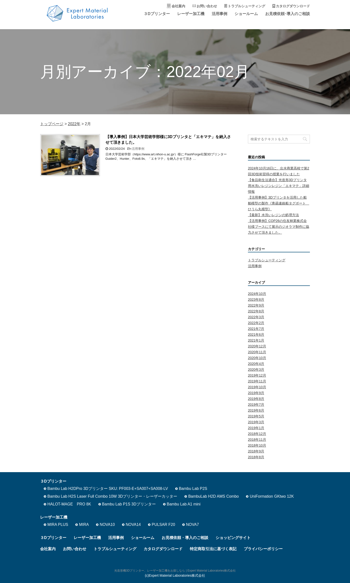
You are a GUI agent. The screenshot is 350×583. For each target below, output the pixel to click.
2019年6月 (256, 410)
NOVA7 (192, 524)
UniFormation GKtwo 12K (272, 496)
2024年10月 (257, 294)
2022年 (74, 124)
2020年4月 (256, 364)
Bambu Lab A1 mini (184, 504)
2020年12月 (257, 346)
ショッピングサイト (233, 538)
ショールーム (246, 14)
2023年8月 (256, 299)
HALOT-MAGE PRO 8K (69, 504)
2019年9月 (256, 393)
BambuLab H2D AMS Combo (213, 496)
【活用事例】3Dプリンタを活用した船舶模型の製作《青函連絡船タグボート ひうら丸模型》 (278, 203)
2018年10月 (257, 445)
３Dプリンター (157, 14)
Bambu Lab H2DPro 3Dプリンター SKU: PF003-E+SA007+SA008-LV (107, 488)
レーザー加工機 (190, 14)
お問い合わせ (207, 6)
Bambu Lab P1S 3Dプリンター (129, 504)
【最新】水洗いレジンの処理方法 (273, 215)
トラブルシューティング (246, 6)
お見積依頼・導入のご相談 (185, 538)
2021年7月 (256, 329)
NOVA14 (133, 524)
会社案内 (178, 6)
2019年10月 (257, 387)
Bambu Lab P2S (193, 488)
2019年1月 (256, 428)
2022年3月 (256, 317)
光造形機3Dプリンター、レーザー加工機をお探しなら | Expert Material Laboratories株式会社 (175, 570)
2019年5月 (256, 416)
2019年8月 (256, 399)
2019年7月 (256, 404)
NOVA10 (107, 524)
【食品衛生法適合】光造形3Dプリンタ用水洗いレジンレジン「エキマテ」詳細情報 (278, 186)
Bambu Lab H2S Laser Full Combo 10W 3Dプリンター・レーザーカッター (112, 496)
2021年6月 (256, 334)
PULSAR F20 (163, 524)
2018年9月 (256, 451)
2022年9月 (256, 305)
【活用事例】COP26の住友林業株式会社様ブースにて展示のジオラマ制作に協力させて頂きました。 (278, 226)
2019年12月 (257, 375)
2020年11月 (257, 352)
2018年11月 (257, 440)
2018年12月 (257, 434)
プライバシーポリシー (263, 549)
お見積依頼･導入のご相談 (287, 14)
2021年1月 (256, 340)
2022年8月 (256, 311)
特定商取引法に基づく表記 (213, 549)
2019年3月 (256, 422)
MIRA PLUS (57, 524)
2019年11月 (257, 381)
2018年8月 (256, 457)
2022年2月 (256, 323)
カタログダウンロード (293, 6)
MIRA (84, 524)
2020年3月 (256, 369)
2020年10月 (257, 358)
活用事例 (219, 14)
